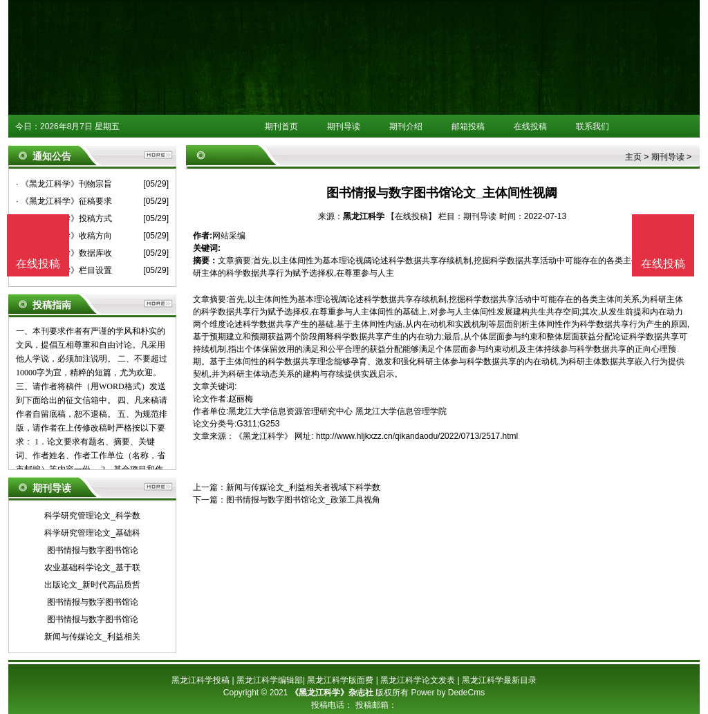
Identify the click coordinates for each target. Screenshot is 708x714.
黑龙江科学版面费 (340, 680)
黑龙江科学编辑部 (269, 680)
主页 (633, 157)
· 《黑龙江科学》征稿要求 (64, 201)
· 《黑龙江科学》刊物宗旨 (64, 184)
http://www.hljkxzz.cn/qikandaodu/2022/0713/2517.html (417, 436)
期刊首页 (281, 126)
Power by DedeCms (448, 692)
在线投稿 (530, 126)
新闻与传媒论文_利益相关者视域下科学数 (303, 487)
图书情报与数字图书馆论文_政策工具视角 (303, 500)
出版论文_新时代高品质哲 (92, 585)
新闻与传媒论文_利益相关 (92, 636)
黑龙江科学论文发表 (417, 680)
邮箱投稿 (468, 126)
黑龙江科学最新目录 (499, 680)
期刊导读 (343, 126)
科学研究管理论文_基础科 (92, 533)
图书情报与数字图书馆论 (92, 550)
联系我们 (592, 126)
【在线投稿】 (411, 216)
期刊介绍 (405, 126)
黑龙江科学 (363, 216)
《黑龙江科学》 (263, 436)
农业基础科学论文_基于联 (92, 567)
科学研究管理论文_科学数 (92, 515)
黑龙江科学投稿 (200, 680)
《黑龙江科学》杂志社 (331, 692)
